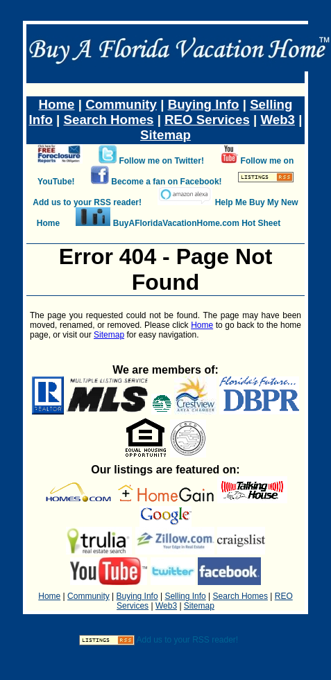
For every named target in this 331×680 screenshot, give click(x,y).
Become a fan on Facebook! (166, 181)
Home (57, 104)
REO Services (207, 119)
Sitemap (165, 135)
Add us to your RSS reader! (87, 202)
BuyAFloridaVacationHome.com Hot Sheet (196, 223)
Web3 (277, 119)
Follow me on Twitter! (161, 161)
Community (121, 104)
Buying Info (203, 104)
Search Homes (109, 119)
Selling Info (184, 596)
